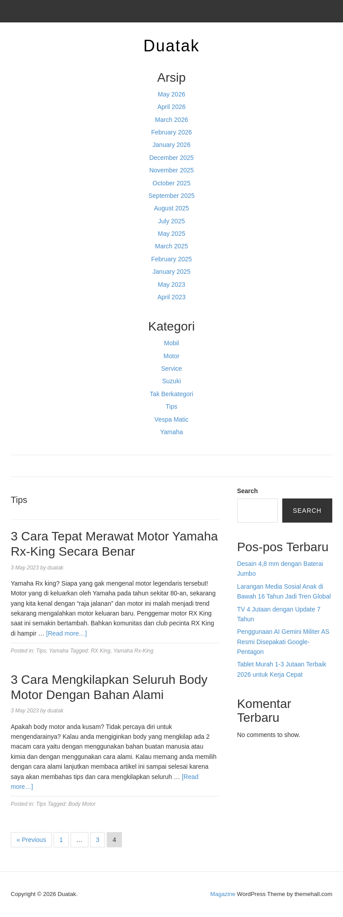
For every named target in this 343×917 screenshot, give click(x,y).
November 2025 (171, 170)
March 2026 (171, 119)
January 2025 (172, 271)
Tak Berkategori (171, 394)
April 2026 (171, 106)
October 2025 (172, 183)
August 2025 (171, 208)
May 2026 (171, 94)
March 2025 (171, 246)
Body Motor (82, 804)
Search (247, 490)
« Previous (31, 839)
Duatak (171, 46)
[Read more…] (66, 633)
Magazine (222, 894)
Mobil (171, 343)
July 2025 (171, 221)
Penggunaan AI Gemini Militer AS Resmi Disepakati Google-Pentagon (283, 641)
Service (171, 368)
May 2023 (171, 284)
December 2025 (171, 157)
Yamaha (171, 431)
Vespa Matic (171, 419)
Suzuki (171, 381)
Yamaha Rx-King (133, 651)
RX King (100, 651)
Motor (171, 356)
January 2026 (172, 144)
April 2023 (171, 297)
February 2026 (171, 132)
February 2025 (171, 259)
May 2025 (171, 233)
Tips (171, 406)
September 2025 (171, 195)
